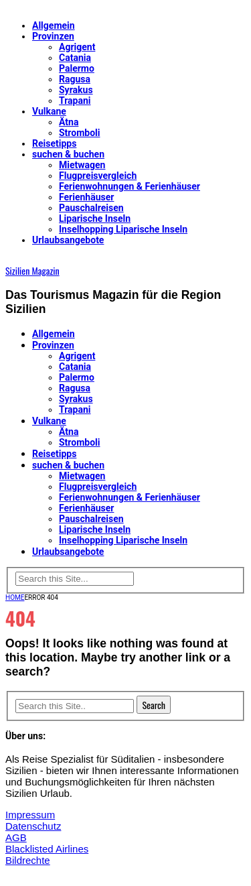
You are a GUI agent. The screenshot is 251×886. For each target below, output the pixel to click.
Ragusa (74, 79)
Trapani (75, 100)
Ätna (68, 122)
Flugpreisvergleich (98, 175)
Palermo (76, 68)
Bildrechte (27, 860)
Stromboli (79, 132)
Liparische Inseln (95, 218)
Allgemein (53, 25)
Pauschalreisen (91, 207)
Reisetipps (54, 143)
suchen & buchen (68, 154)
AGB (16, 837)
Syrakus (76, 89)
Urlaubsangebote (68, 240)
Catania (75, 57)
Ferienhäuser (86, 197)
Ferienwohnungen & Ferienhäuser (129, 186)
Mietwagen (82, 165)
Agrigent (77, 47)
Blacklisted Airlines (46, 849)
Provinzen (53, 36)
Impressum (30, 814)
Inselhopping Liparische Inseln (123, 229)
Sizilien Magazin (32, 270)
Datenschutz (33, 826)
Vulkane (49, 111)
